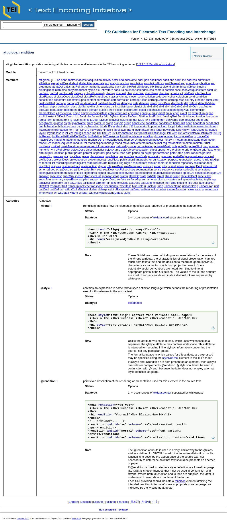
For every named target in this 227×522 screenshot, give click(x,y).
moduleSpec (96, 143)
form (49, 119)
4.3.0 (26, 518)
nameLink (93, 146)
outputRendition (54, 153)
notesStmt (195, 146)
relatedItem (140, 162)
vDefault (83, 189)
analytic (114, 83)
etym (176, 113)
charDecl (138, 93)
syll (180, 179)
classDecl (77, 96)
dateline (144, 103)
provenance (95, 159)
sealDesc (109, 169)
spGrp (190, 172)
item (71, 129)
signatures (90, 172)
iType (111, 126)
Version (20, 518)
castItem (200, 90)
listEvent (171, 133)
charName (151, 93)
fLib (76, 116)
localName (135, 136)
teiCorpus (76, 182)
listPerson (45, 136)
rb (203, 159)
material (71, 139)
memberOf (130, 139)
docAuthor (205, 106)
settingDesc (46, 172)
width (49, 192)
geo (181, 119)
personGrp (45, 156)
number (214, 146)
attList (67, 86)
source (147, 172)
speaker (44, 176)
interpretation (59, 129)
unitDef (54, 189)
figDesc (114, 116)
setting (206, 169)
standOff (134, 176)
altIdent (73, 83)
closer (133, 96)
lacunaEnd (127, 129)
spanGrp (215, 172)
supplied (83, 179)
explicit (43, 116)
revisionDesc (89, 166)
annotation (136, 83)
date (136, 103)
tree (106, 186)
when (42, 192)
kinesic (107, 129)
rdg (207, 159)
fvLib (141, 119)
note (174, 146)
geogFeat (202, 119)
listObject (206, 133)
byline (91, 90)
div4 (167, 106)
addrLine (180, 80)
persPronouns (193, 153)
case (178, 90)
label (117, 129)
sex (70, 172)
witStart (83, 192)
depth (53, 106)
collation (150, 96)
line (94, 133)
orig (187, 149)
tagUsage (210, 179)
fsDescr (103, 119)
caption (169, 90)
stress (168, 176)
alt (57, 83)
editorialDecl (154, 109)
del (213, 103)
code (140, 96)
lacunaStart (142, 129)
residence (200, 162)
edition (119, 109)
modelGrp (45, 143)
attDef (59, 86)
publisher (146, 159)
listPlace (57, 136)
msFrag (162, 143)
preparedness (194, 156)
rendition (174, 162)
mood (118, 143)
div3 (161, 106)
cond (192, 96)
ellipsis (60, 113)
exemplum (198, 113)
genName (172, 119)
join (77, 129)
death (153, 103)
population (111, 156)
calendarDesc (145, 90)
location (168, 136)
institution (190, 126)
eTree (110, 109)
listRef (83, 136)
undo (160, 186)
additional (156, 80)
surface (121, 179)
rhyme (102, 166)
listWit (124, 136)
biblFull (131, 86)
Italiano (110, 501)
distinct (115, 106)
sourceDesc (160, 172)
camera (159, 90)
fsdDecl (114, 119)
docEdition (56, 109)
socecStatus (126, 172)
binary (176, 86)
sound (139, 172)
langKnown (183, 129)
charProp (164, 93)
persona (58, 156)
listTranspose (111, 136)
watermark (211, 189)
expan (209, 113)
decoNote (177, 103)
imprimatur (140, 126)
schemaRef (210, 166)
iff (132, 126)
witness (94, 192)
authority (94, 86)
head (189, 123)
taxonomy (57, 182)
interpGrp (45, 129)
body (70, 90)
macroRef (203, 136)
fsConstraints (81, 119)
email (68, 113)
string (176, 176)
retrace (75, 166)
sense (157, 169)
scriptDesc (62, 169)
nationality (122, 146)
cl (55, 96)
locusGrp (187, 136)
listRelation (95, 136)
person (206, 153)
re (40, 162)
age (53, 83)
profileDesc (46, 159)
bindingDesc (46, 90)
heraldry (52, 126)
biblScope (143, 86)
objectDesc (78, 149)
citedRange (46, 96)
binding (201, 86)
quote (197, 159)
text (113, 182)
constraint (60, 99)
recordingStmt (77, 162)
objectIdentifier (95, 149)
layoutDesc (54, 133)
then (167, 182)
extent (52, 116)
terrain (106, 182)
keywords (96, 129)
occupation (142, 149)
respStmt (44, 166)
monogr (109, 143)
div (144, 106)
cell (91, 93)
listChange (159, 133)
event (183, 113)
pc (146, 153)
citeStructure (203, 93)
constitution (46, 99)
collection (161, 96)
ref (95, 162)
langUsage (198, 129)
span (207, 172)
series (179, 169)
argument (45, 86)
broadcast (80, 90)
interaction (202, 126)
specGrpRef (82, 176)
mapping (59, 139)
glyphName (78, 123)
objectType (128, 149)
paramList (89, 153)
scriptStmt (90, 169)
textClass (122, 182)
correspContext (158, 99)
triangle (114, 186)
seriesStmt (190, 169)
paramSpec (103, 153)
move (126, 143)
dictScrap (84, 106)
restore (66, 166)
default (193, 103)
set (199, 169)
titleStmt (44, 186)
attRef (76, 86)
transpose (96, 186)
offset (153, 149)
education (169, 109)
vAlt (67, 189)
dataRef (103, 103)
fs (71, 119)
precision (166, 156)
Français (122, 501)
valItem (145, 189)
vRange (120, 189)
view (191, 189)
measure (82, 139)
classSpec (101, 96)
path (128, 153)
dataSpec (114, 103)
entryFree (121, 113)
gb (158, 119)
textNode (158, 182)
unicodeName (172, 186)
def (186, 103)
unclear (151, 186)
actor (115, 80)
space (199, 172)
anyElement (172, 83)
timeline (182, 182)
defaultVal (204, 103)
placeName (97, 156)
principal (209, 156)
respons (56, 166)
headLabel (212, 123)
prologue (75, 159)
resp (210, 162)
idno (125, 126)
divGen (193, 106)
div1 (149, 106)
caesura (119, 90)
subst (207, 176)
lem (76, 133)
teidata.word (161, 217)
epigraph (133, 113)
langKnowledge (166, 129)
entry (111, 113)
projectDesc (61, 159)
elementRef (197, 109)
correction (123, 99)
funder (133, 119)
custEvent (212, 99)
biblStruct (156, 86)
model (211, 139)
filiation (143, 116)
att (53, 86)
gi (54, 123)
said (173, 166)
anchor (124, 83)
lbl (66, 133)
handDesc (138, 123)
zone (127, 192)
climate (123, 96)
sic (81, 172)
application (203, 83)
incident (162, 126)
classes (114, 96)
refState (103, 162)
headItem (199, 123)
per (150, 153)
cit (181, 93)
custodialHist (47, 103)
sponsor (107, 176)
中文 (155, 501)
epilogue (145, 113)
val (127, 189)
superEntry (71, 179)
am (107, 83)
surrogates (170, 179)
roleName (130, 166)
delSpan (44, 106)
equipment (158, 113)
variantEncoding (177, 189)
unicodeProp (190, 186)
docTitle (83, 109)
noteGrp (183, 146)
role (109, 166)
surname (147, 179)
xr (122, 192)
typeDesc (125, 186)
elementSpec (47, 113)
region (128, 162)
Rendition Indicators (155, 64)
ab (58, 80)
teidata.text (135, 302)
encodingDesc (98, 113)
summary (57, 179)
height (43, 126)
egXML (184, 109)
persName (176, 153)
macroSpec (46, 139)
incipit (171, 126)
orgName (178, 149)
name (82, 146)
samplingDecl (193, 166)
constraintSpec (76, 99)
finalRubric (155, 116)
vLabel (93, 189)
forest (42, 119)
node (132, 146)
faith (106, 116)
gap (153, 119)
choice (175, 93)
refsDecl (113, 162)
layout (42, 133)
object (66, 149)
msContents (137, 143)
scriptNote (76, 169)
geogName (46, 123)
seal (99, 169)
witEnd (74, 192)
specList (95, 176)
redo (90, 162)
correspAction (138, 99)
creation (200, 99)
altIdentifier (86, 83)
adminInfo (204, 80)
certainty (99, 93)
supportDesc (108, 179)
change (110, 93)
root (139, 166)
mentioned (145, 139)
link (99, 133)
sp (184, 172)
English (73, 501)
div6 (179, 106)
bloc (64, 90)
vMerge (103, 189)
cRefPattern (105, 90)
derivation (64, 106)
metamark (181, 139)
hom (73, 126)
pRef (70, 153)
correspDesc (176, 99)
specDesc (56, 176)
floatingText (170, 116)
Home (195, 52)
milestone (194, 139)
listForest (184, 133)
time (173, 182)
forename (212, 116)
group (127, 123)
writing (103, 192)
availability (107, 86)
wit (55, 192)
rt (152, 166)
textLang (146, 182)
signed (102, 172)
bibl (124, 86)
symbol (187, 179)
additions (168, 80)
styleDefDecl (189, 176)
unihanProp (206, 186)
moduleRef (80, 143)
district (138, 106)
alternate (98, 83)
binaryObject (188, 86)
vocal (198, 189)
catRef (54, 93)
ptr (105, 159)
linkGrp (106, 133)
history (65, 126)
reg (121, 162)
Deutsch (85, 501)
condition (201, 96)
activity (106, 80)
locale (159, 136)
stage (115, 176)
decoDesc (164, 103)
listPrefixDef (70, 136)
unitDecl (44, 189)
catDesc (44, 93)
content (91, 99)
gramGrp (99, 123)
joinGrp (84, 129)
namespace (107, 146)
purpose (173, 159)
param (78, 153)
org (169, 149)
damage (61, 103)
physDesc (75, 156)
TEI (54, 80)
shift (75, 172)
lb (63, 133)
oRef (59, 149)
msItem (187, 143)
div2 (155, 106)
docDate (44, 109)
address (192, 80)
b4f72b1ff (76, 518)
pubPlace (113, 159)
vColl (73, 189)
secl (127, 169)
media (109, 139)
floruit (181, 116)
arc (213, 83)
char (129, 93)
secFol (119, 169)
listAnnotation (124, 133)
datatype (126, 103)
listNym (195, 133)
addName (131, 80)
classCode (63, 96)
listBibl (147, 133)
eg (178, 109)
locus (177, 136)
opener (162, 149)
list (113, 133)
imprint (152, 126)
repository (187, 162)
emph (76, 113)
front (66, 119)
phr (66, 156)
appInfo (191, 83)
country (189, 99)
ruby (164, 166)
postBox (129, 156)
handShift (179, 123)
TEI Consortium (107, 510)
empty (85, 113)
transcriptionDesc (79, 186)
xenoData (114, 192)
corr (113, 99)
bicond (166, 86)
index (179, 126)
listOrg (217, 133)
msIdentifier (175, 143)
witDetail (63, 192)
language (211, 129)
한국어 (145, 501)
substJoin (45, 179)
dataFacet (90, 103)
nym (52, 149)
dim (92, 106)
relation (152, 162)
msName (44, 146)
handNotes (165, 123)
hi (59, 126)
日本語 (135, 501)
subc (201, 176)
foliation (190, 116)
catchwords (66, 93)
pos (121, 156)
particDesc (118, 153)
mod (204, 139)
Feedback (123, 510)
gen (162, 119)
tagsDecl (44, 182)
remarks (163, 162)
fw (146, 119)
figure (123, 116)
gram (89, 123)
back (118, 86)
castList (211, 90)
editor (142, 109)
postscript (154, 156)
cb (87, 93)
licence (86, 133)
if (129, 126)
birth (58, 90)
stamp (124, 176)
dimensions (103, 106)
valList (155, 189)
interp (213, 126)
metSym (169, 139)
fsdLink (124, 119)
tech (66, 182)
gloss (60, 123)
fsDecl (94, 119)
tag (201, 179)
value (162, 189)
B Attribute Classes (201, 56)
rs (149, 166)
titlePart (209, 182)
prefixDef (178, 156)
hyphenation (91, 126)
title (190, 182)
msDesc (151, 143)
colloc (172, 96)
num (205, 146)
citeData (189, 93)
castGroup (188, 90)
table (195, 179)
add (121, 80)
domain (93, 109)
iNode (103, 126)
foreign (200, 116)
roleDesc (117, 166)
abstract (72, 80)
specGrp (68, 176)
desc (74, 106)
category (79, 93)
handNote (152, 123)
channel (121, 93)
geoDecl (189, 119)
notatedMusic (162, 146)
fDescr (70, 116)
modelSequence (62, 143)
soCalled (112, 172)
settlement (60, 172)
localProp (149, 136)
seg (132, 169)
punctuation (160, 159)
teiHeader (89, 182)
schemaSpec (47, 169)
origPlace (207, 149)
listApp (138, 133)
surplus (158, 179)
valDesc (135, 189)
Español (98, 501)
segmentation (144, 169)
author (84, 86)
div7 (185, 106)
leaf (70, 133)
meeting (118, 139)
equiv (169, 113)
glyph (67, 123)
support (94, 179)
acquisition (95, 80)
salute (180, 166)
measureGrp (96, 139)
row (145, 166)
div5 (173, 106)
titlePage (198, 182)
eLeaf (102, 109)
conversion (103, 99)
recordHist (48, 162)
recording (62, 162)
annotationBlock (154, 83)
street (160, 176)
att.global (44, 80)
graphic (118, 123)
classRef (89, 96)
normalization (145, 146)
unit (216, 186)
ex (189, 113)
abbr (64, 80)
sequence (168, 169)
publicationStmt (130, 159)
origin (217, 149)
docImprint (70, 109)
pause (136, 153)
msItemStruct (201, 143)
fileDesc (133, 116)
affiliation (44, 83)
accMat (82, 80)
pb (142, 153)
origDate (195, 149)
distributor (126, 106)
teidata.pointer (162, 392)
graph (109, 123)
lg (80, 133)
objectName (112, 149)
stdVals (151, 176)
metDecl (158, 139)
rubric (157, 166)
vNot (111, 189)
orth (41, 153)
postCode (141, 156)
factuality (97, 116)
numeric (44, 149)
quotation (187, 159)
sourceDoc (175, 172)
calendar (130, 90)
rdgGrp (214, 159)
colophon (182, 96)
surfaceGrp (134, 179)
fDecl (61, 116)
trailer (57, 186)
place (85, 156)
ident (119, 126)
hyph (80, 126)
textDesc (134, 182)
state (143, 176)
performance (161, 153)
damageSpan (75, 103)
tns (52, 186)
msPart (55, 146)
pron (84, 159)
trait (64, 186)
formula (58, 119)
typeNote (137, 186)
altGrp (64, 83)
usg (62, 189)
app (182, 83)
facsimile (85, 116)
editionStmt (131, 109)
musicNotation (70, 146)
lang (152, 129)
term (99, 182)
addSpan (143, 80)
